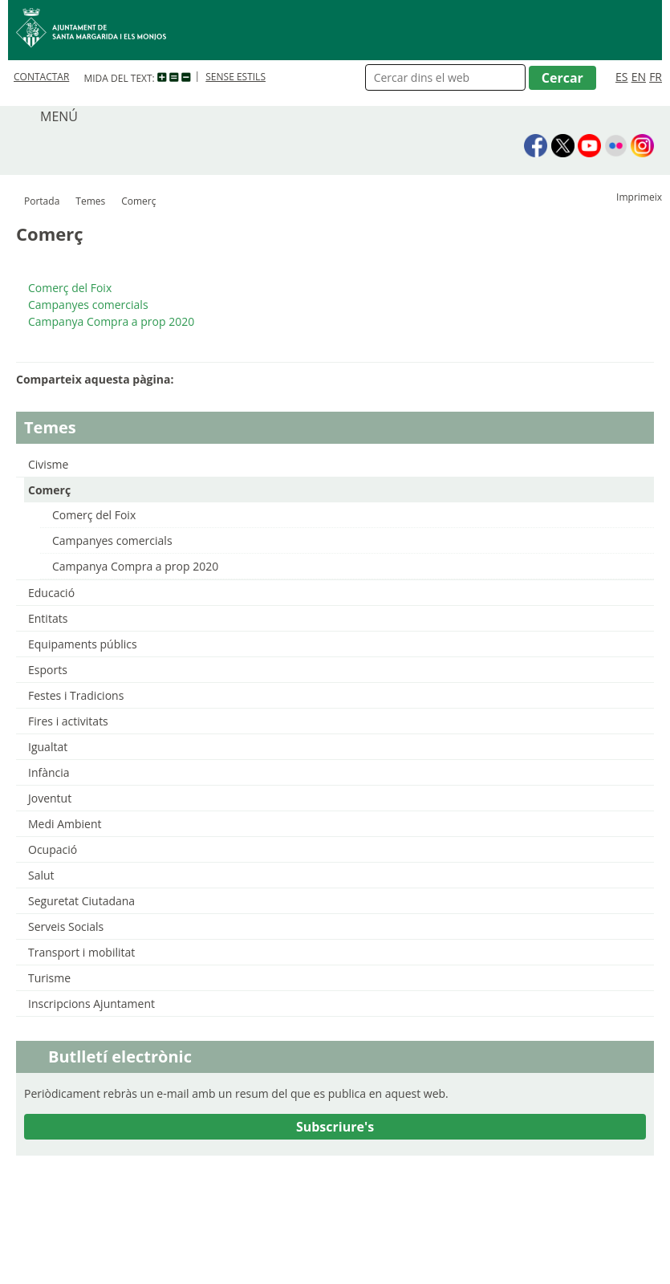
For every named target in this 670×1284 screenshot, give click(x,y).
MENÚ (59, 116)
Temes (90, 201)
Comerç (49, 490)
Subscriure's (335, 1127)
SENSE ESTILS (235, 76)
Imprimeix (639, 197)
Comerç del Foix (94, 514)
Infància (49, 772)
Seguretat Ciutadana (81, 900)
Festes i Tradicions (76, 695)
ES (621, 76)
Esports (47, 669)
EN (638, 76)
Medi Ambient (65, 823)
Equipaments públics (82, 644)
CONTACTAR (41, 76)
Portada (41, 201)
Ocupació (52, 849)
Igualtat (47, 746)
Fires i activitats (68, 721)
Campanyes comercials (112, 540)
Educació (51, 592)
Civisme (48, 464)
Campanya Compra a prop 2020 (135, 566)
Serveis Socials (66, 926)
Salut (41, 875)
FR (655, 76)
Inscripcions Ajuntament (91, 1003)
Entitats (47, 618)
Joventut (49, 798)
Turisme (49, 977)
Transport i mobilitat (81, 952)
